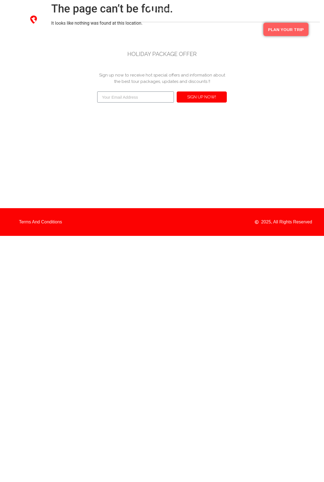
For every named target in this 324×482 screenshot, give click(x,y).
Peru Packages (201, 29)
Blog (233, 29)
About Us (85, 29)
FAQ (253, 29)
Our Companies (159, 29)
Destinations (119, 29)
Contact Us (246, 41)
